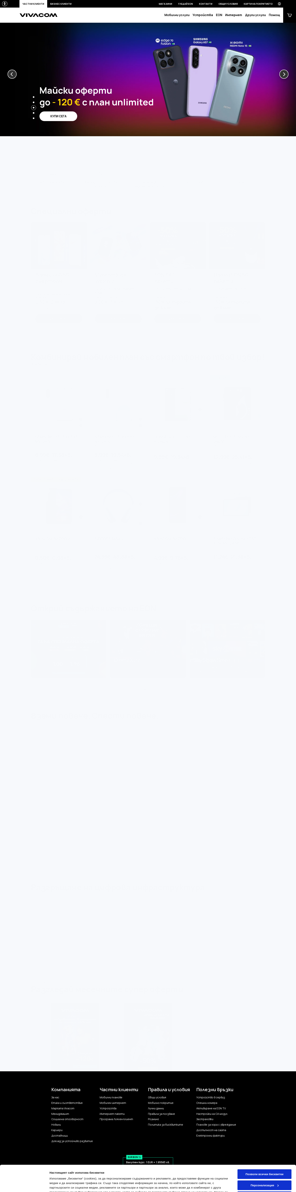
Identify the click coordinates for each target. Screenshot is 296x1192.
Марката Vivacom (62, 1108)
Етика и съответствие (67, 1103)
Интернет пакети (112, 1114)
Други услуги (255, 15)
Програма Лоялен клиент (116, 1119)
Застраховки (204, 1119)
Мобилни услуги (177, 15)
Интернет (233, 15)
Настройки (57, 1184)
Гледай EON (185, 3)
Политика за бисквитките (165, 1124)
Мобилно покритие (160, 1103)
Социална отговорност (67, 1119)
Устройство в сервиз (210, 1097)
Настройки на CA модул (211, 1114)
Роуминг (153, 1119)
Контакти (205, 3)
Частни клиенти (33, 3)
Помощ (274, 15)
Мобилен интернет (113, 1103)
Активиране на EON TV (211, 1108)
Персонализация (265, 1162)
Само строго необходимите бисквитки (264, 1175)
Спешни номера (206, 1103)
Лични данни (156, 1108)
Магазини (165, 3)
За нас (55, 1097)
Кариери (56, 1130)
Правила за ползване (161, 1114)
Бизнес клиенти (61, 3)
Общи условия (228, 3)
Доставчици (59, 1135)
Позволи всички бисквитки (265, 1151)
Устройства (203, 15)
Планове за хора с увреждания (216, 1124)
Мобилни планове (111, 1097)
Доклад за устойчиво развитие (72, 1141)
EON (219, 15)
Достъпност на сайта (211, 1130)
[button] (12, 74)
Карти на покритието (258, 3)
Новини (56, 1124)
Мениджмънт (60, 1114)
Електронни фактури (210, 1135)
